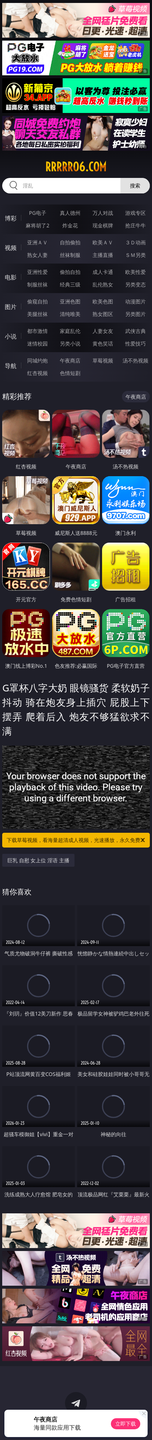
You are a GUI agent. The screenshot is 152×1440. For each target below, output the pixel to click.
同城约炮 (37, 360)
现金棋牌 (103, 225)
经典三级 (70, 284)
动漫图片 (135, 301)
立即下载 (125, 1423)
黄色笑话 (103, 343)
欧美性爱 (135, 271)
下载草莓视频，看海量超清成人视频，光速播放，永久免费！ (76, 840)
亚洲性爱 (37, 271)
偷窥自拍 (37, 301)
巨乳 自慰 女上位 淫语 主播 (38, 860)
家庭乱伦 (70, 330)
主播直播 (103, 254)
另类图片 (135, 313)
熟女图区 (103, 313)
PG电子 (37, 212)
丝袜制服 (70, 254)
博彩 (11, 218)
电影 (11, 277)
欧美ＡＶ (103, 242)
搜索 (135, 185)
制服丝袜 (37, 284)
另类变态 (135, 284)
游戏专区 (135, 212)
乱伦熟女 (103, 284)
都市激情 (37, 330)
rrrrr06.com (75, 166)
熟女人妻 (37, 254)
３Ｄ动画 (135, 242)
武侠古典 (135, 330)
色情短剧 (70, 373)
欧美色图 (103, 301)
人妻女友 (103, 330)
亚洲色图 (70, 301)
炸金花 (70, 225)
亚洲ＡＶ (37, 242)
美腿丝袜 (37, 313)
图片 (11, 307)
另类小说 (70, 343)
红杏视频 (37, 373)
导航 (11, 366)
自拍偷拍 (70, 242)
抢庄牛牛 (135, 225)
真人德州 (70, 212)
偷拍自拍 (70, 271)
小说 (11, 336)
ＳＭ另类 (135, 254)
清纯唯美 (70, 313)
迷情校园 (37, 343)
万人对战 (103, 212)
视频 (11, 248)
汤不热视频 (135, 360)
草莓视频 (103, 360)
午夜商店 (70, 360)
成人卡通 (103, 271)
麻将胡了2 (37, 225)
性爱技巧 (135, 343)
